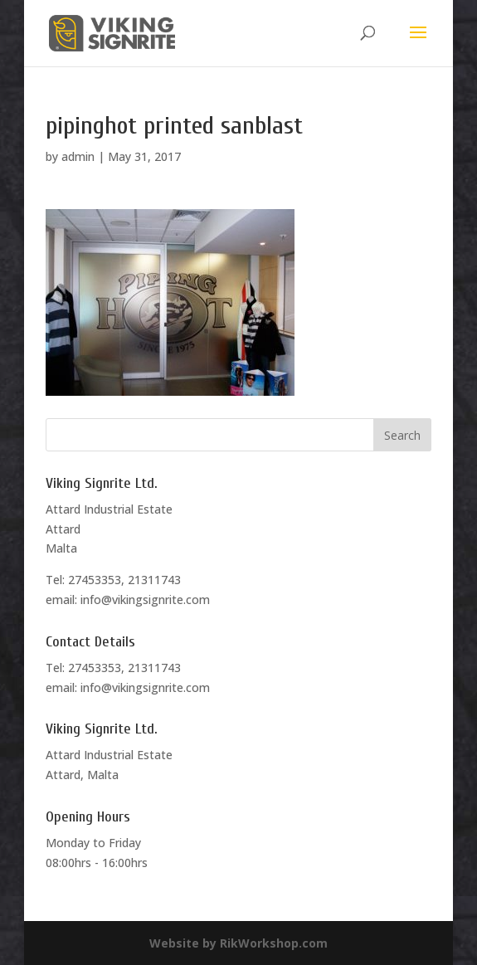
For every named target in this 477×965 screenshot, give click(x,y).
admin (78, 156)
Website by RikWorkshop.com (238, 943)
